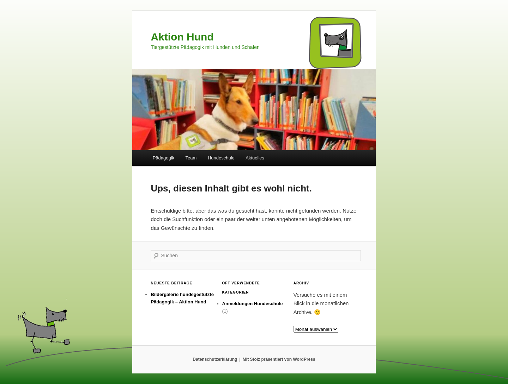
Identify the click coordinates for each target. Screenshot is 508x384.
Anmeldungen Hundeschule (252, 303)
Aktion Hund (182, 37)
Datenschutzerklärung (215, 359)
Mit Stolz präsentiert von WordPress (279, 359)
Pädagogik (163, 157)
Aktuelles (255, 157)
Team (191, 157)
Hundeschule (221, 157)
